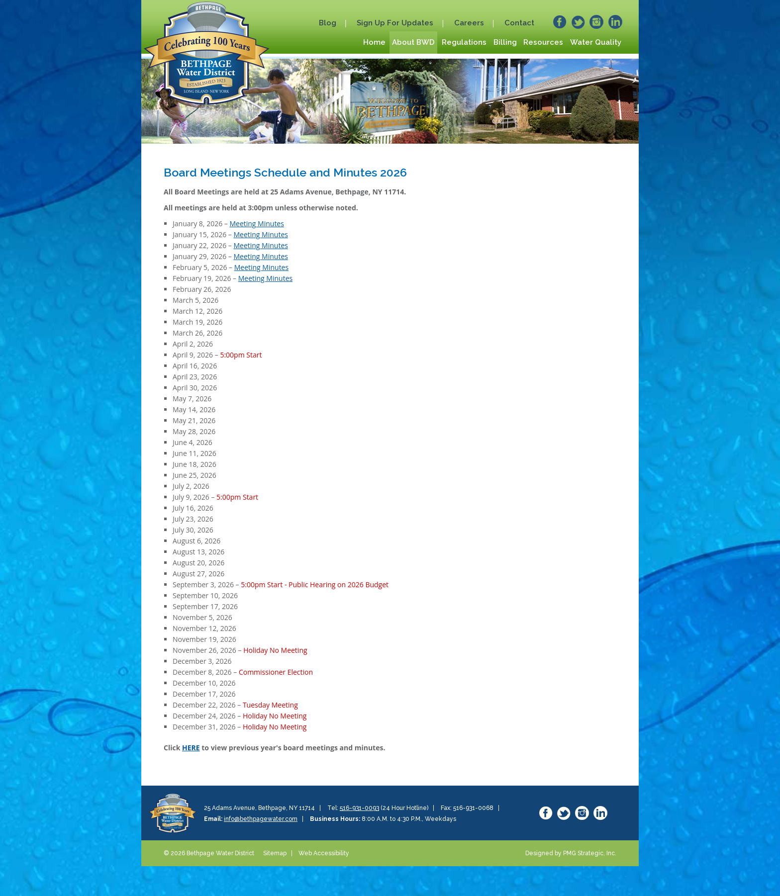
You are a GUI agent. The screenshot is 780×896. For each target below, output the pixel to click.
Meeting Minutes (256, 223)
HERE (191, 747)
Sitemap (275, 853)
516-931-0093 (359, 808)
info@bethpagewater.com (260, 818)
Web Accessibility (323, 853)
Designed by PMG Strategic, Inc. (570, 853)
